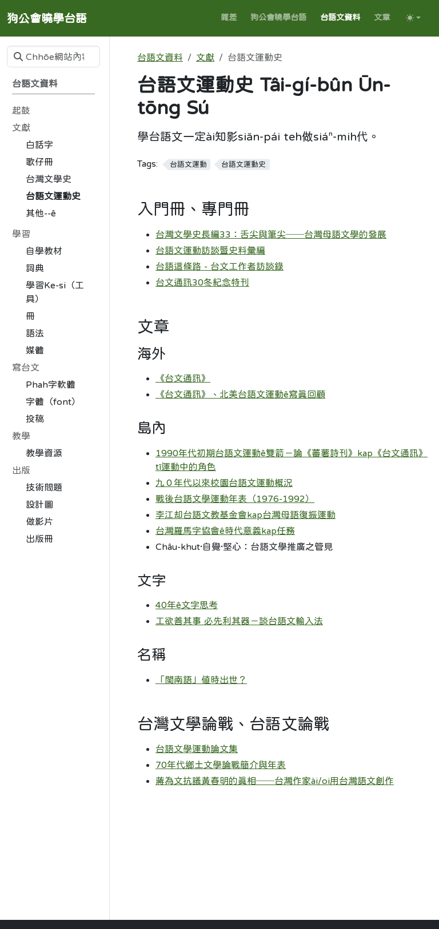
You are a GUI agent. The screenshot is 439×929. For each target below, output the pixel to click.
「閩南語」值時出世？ (201, 679)
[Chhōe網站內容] (53, 56)
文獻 (205, 57)
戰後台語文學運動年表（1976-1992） (234, 498)
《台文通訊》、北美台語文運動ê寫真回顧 (240, 394)
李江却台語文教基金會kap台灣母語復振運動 (245, 514)
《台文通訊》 (182, 378)
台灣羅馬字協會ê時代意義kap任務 (225, 530)
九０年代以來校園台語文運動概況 (224, 482)
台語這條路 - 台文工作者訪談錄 (219, 266)
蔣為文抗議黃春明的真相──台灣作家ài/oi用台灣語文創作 (274, 780)
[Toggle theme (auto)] (413, 18)
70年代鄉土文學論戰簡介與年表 (220, 764)
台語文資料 (160, 57)
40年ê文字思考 (186, 604)
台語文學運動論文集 (196, 748)
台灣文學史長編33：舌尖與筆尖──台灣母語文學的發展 (270, 234)
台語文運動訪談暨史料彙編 (210, 250)
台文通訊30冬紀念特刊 (202, 282)
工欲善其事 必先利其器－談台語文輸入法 (239, 620)
